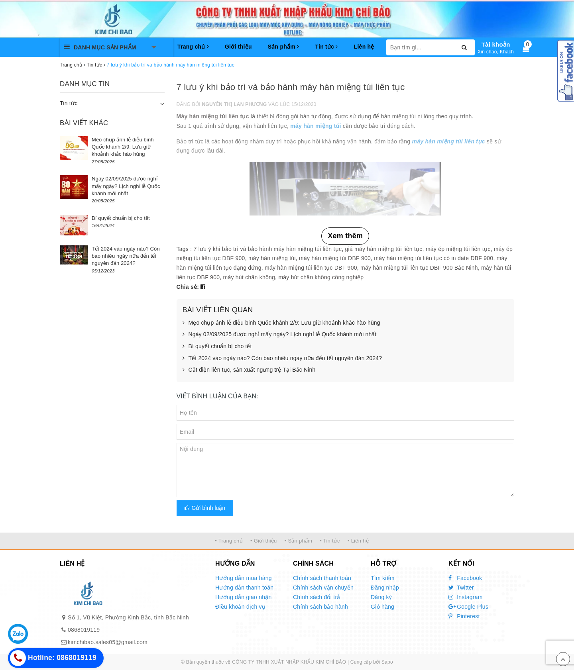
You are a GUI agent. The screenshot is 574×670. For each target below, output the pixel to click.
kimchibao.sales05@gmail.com (107, 642)
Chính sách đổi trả (316, 597)
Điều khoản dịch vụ (240, 606)
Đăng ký (381, 597)
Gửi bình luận (205, 508)
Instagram (465, 597)
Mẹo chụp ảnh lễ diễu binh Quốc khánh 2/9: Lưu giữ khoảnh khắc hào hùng (281, 323)
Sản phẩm (283, 46)
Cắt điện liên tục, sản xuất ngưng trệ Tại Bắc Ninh (249, 370)
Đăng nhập (385, 587)
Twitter (461, 587)
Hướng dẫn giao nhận (243, 597)
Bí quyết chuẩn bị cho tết (217, 347)
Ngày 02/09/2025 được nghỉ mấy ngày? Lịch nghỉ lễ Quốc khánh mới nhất (280, 335)
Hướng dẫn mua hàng (243, 578)
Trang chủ (193, 46)
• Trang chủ (229, 541)
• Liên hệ (358, 541)
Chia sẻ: (188, 287)
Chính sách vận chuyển (323, 587)
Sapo (387, 662)
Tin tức (326, 46)
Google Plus (468, 606)
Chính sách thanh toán (322, 578)
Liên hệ (364, 46)
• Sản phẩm (298, 541)
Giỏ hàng (382, 606)
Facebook (465, 578)
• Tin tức (330, 541)
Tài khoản (496, 44)
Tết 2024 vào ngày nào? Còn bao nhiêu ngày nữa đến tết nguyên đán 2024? (282, 358)
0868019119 (84, 630)
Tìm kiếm (383, 578)
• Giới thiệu (263, 541)
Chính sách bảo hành (320, 606)
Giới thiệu (238, 46)
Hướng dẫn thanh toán (244, 587)
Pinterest (464, 616)
